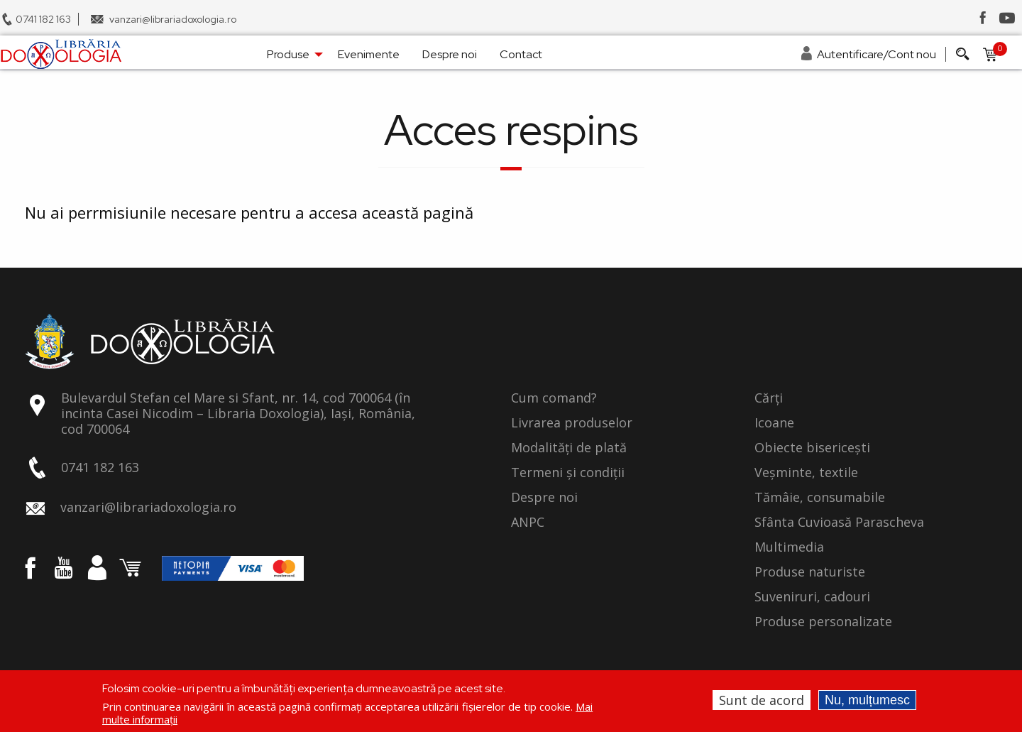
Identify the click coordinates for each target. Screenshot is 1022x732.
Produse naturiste (809, 572)
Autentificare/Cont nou (876, 54)
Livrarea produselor (571, 423)
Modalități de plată (569, 448)
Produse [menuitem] (288, 54)
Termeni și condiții (568, 473)
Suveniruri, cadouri (812, 597)
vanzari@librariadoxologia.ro (172, 19)
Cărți (768, 398)
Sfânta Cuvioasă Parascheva (839, 522)
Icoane (774, 423)
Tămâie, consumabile (819, 498)
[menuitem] (60, 54)
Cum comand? (554, 398)
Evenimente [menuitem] (369, 54)
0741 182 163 (43, 19)
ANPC (527, 522)
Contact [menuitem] (521, 54)
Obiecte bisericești (812, 448)
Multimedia (789, 547)
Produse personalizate (823, 622)
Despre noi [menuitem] (449, 54)
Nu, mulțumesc (867, 700)
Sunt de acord (761, 700)
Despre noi (544, 498)
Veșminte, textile (806, 473)
